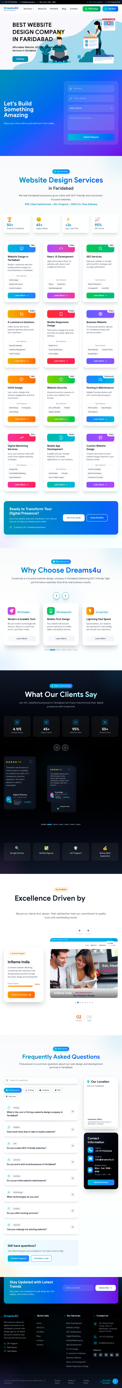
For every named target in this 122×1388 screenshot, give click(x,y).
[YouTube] (117, 1355)
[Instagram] (106, 1355)
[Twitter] (101, 1355)
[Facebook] (95, 1355)
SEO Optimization (72, 1332)
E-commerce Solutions (74, 1353)
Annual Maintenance (73, 1340)
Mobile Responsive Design (75, 1366)
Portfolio (54, 9)
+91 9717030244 (10, 2)
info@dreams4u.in (28, 2)
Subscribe (105, 1288)
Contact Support (18, 1261)
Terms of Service (71, 1382)
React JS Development (74, 1362)
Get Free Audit (74, 520)
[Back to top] (115, 1381)
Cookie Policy (86, 1382)
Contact (74, 9)
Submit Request (93, 137)
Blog (64, 9)
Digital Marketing (71, 1336)
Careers (38, 1345)
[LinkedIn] (112, 1355)
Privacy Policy (57, 1382)
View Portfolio (97, 520)
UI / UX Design (70, 1349)
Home (38, 1323)
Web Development (72, 1323)
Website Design (71, 1327)
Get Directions (103, 1182)
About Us (42, 9)
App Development (72, 1345)
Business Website (72, 1358)
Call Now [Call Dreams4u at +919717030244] (20, 59)
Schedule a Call (41, 1261)
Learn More (21, 638)
